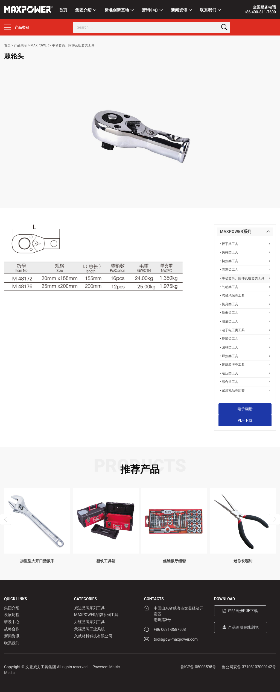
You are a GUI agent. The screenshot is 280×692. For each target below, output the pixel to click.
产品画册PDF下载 (240, 610)
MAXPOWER (39, 45)
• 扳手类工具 (245, 243)
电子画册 (245, 409)
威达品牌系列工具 (89, 608)
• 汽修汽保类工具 (245, 295)
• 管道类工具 (245, 269)
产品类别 (16, 27)
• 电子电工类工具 (245, 330)
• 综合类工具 (245, 381)
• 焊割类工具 (245, 356)
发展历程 (11, 615)
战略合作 (11, 629)
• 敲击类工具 (245, 312)
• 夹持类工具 (245, 252)
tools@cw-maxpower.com (176, 639)
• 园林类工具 (245, 347)
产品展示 (20, 45)
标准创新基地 (116, 10)
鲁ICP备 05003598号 (198, 667)
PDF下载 (245, 420)
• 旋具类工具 (245, 304)
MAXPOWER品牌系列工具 (96, 615)
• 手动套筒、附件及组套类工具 (245, 278)
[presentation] (5, 519)
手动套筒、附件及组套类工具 (73, 45)
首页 (63, 10)
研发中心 (11, 622)
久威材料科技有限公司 (93, 636)
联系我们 (208, 10)
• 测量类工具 (245, 321)
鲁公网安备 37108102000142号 (249, 667)
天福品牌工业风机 (89, 629)
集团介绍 (83, 10)
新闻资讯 (179, 10)
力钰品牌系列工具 (89, 622)
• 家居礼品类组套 (245, 390)
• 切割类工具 (245, 261)
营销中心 (150, 10)
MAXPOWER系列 (235, 231)
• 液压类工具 (245, 373)
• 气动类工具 (245, 287)
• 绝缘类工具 (245, 338)
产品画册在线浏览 (241, 627)
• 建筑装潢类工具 (245, 364)
